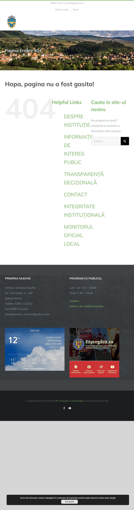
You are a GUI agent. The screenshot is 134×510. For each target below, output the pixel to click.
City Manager (77, 401)
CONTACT (75, 194)
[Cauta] (125, 141)
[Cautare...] (106, 141)
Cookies (74, 301)
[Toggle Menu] (127, 22)
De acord (69, 502)
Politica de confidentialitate (86, 306)
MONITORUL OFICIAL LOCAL (78, 235)
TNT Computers (62, 401)
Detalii (113, 498)
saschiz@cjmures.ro (74, 3)
